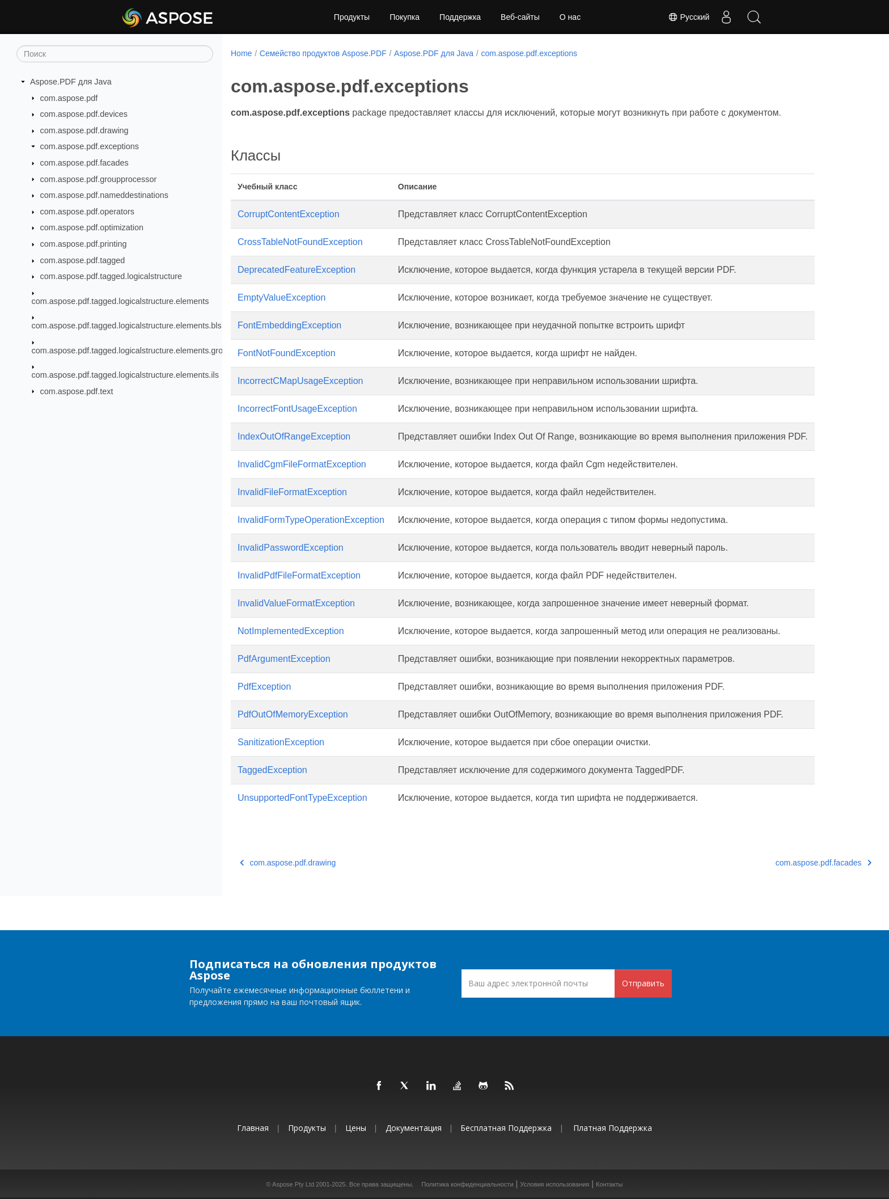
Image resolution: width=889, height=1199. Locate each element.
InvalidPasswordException (291, 547)
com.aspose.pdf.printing (83, 243)
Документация (414, 1127)
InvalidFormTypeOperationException (311, 520)
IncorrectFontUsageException (297, 408)
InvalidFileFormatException (292, 492)
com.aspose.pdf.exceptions (89, 146)
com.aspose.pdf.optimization (91, 227)
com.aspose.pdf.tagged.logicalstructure (111, 276)
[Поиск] (114, 53)
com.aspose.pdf (69, 97)
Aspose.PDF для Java (71, 81)
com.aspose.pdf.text (76, 390)
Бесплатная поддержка (506, 1127)
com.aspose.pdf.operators (87, 211)
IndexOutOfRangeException (294, 436)
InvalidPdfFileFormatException (299, 575)
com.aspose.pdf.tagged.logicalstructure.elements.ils (125, 374)
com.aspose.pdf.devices (84, 114)
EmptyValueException (281, 297)
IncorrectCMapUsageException (300, 381)
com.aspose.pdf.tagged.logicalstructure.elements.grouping (137, 349)
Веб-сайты (520, 17)
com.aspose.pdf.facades (84, 162)
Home (241, 53)
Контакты (609, 1184)
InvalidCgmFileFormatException (302, 464)
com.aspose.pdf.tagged (82, 260)
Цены (355, 1127)
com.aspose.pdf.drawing (84, 130)
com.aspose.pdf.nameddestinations (104, 195)
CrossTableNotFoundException (300, 242)
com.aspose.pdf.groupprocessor (98, 178)
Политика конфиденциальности (467, 1184)
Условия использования (554, 1184)
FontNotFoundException (287, 353)
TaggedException (272, 770)
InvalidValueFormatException (296, 603)
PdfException (264, 686)
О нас (570, 17)
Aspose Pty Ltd (293, 1184)
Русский (687, 17)
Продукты (352, 17)
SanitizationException (281, 742)
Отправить (643, 983)
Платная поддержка (612, 1127)
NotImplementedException (291, 631)
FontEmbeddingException (289, 325)
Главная (253, 1127)
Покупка (405, 17)
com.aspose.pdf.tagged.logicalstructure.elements (120, 301)
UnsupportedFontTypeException (302, 798)
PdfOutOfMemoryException (293, 714)
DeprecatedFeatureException (296, 270)
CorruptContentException (289, 214)
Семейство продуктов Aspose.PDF (323, 53)
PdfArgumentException (284, 659)
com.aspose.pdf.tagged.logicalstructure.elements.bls (127, 325)
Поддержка (460, 17)
